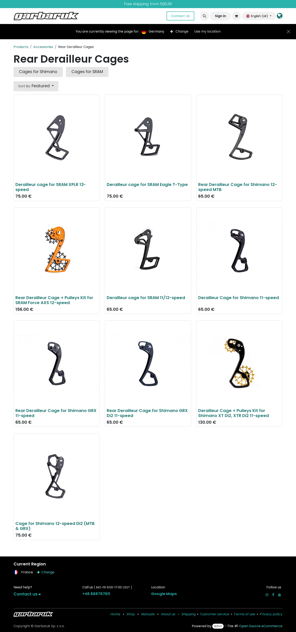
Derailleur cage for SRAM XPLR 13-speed (50, 187)
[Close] (288, 31)
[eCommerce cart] (236, 16)
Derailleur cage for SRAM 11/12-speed (146, 297)
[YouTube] (279, 594)
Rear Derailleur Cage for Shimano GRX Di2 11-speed (147, 412)
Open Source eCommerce (260, 626)
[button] (204, 16)
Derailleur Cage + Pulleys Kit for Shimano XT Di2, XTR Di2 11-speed (233, 412)
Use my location (207, 31)
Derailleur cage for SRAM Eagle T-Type (147, 184)
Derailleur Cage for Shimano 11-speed (238, 297)
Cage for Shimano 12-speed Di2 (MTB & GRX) (55, 526)
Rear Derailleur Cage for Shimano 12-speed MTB (237, 187)
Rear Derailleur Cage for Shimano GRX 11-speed (56, 412)
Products (21, 46)
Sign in (220, 16)
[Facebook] (273, 594)
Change (179, 31)
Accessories (43, 46)
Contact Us (180, 16)
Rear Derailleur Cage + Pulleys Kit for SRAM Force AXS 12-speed (54, 300)
